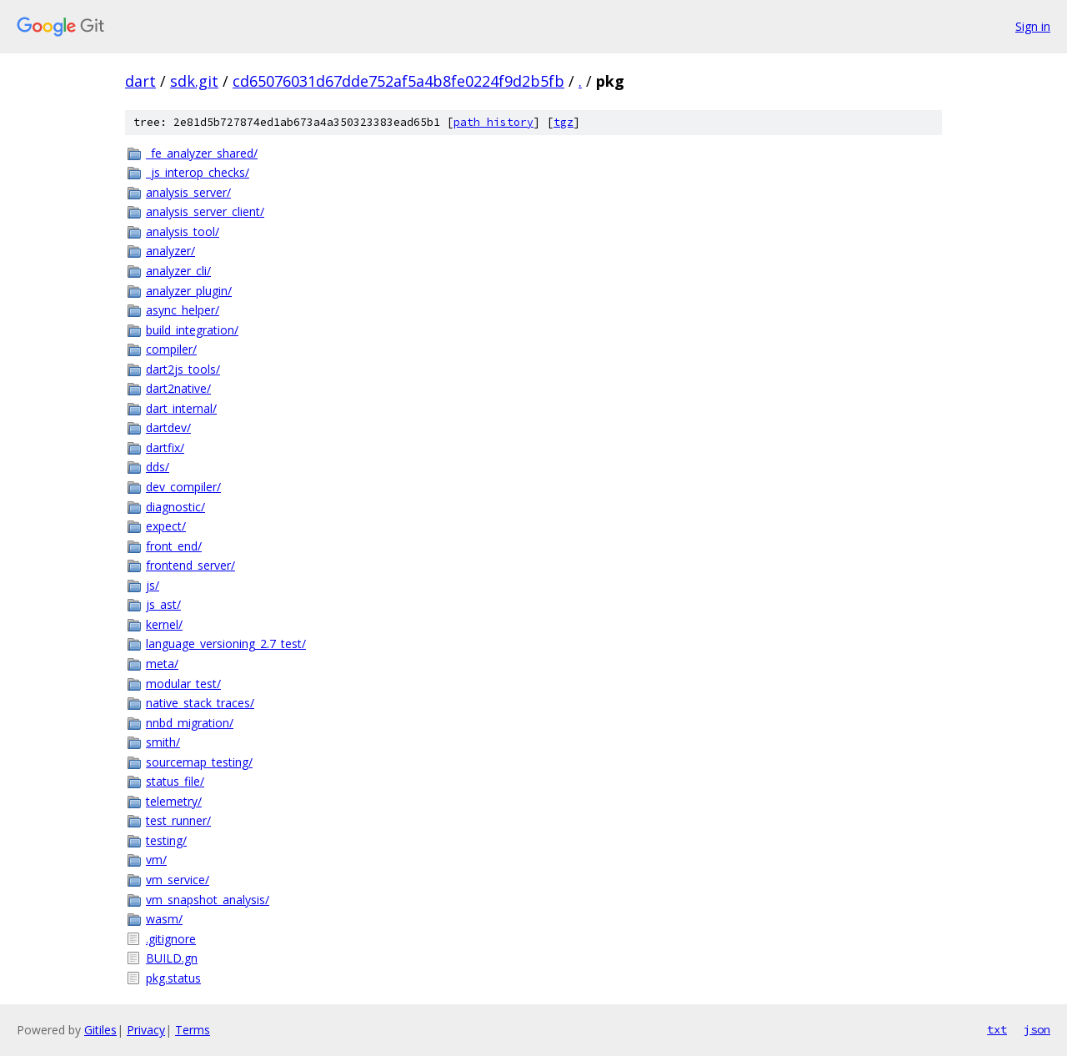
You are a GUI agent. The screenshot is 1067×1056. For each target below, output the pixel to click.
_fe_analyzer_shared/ (202, 153)
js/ (152, 585)
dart (140, 81)
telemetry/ (174, 801)
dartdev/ (168, 427)
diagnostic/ (175, 507)
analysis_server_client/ (205, 211)
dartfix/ (165, 447)
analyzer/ (170, 251)
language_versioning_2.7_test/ (226, 643)
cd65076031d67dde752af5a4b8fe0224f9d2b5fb (398, 81)
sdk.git (194, 81)
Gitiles (100, 1030)
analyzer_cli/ (178, 271)
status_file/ (175, 781)
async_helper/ (182, 310)
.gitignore (171, 939)
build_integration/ (192, 330)
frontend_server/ (190, 565)
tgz (564, 122)
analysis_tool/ (182, 231)
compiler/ (171, 349)
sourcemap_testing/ (199, 762)
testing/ (166, 840)
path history (493, 122)
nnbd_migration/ (189, 723)
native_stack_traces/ (200, 703)
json (1037, 1029)
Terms (192, 1030)
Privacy (146, 1030)
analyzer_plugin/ (189, 291)
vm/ (156, 859)
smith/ (163, 742)
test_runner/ (178, 820)
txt (997, 1029)
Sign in (1032, 26)
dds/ (157, 467)
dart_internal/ (181, 408)
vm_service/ (177, 880)
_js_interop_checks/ (197, 172)
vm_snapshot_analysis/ (207, 900)
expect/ (166, 526)
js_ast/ (163, 604)
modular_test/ (183, 683)
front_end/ (174, 546)
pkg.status (173, 978)
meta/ (162, 663)
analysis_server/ (188, 192)
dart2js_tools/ (183, 369)
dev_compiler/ (183, 487)
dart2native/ (178, 388)
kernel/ (164, 624)
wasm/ (164, 919)
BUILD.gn (172, 958)
